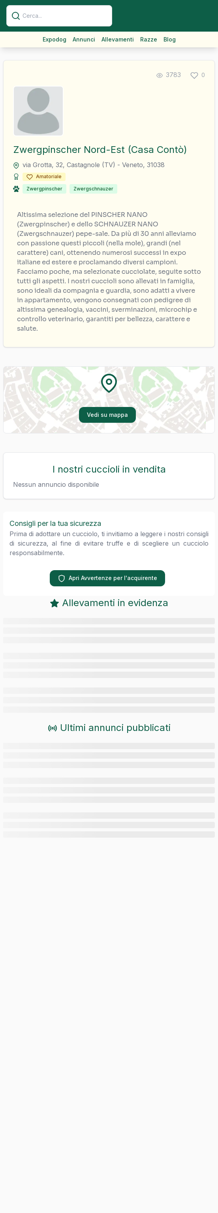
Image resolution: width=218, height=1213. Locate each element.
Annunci (84, 39)
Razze (148, 39)
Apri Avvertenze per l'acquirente (107, 578)
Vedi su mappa (107, 414)
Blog (170, 39)
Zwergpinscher (44, 189)
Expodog (54, 39)
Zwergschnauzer (93, 189)
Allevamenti (117, 39)
